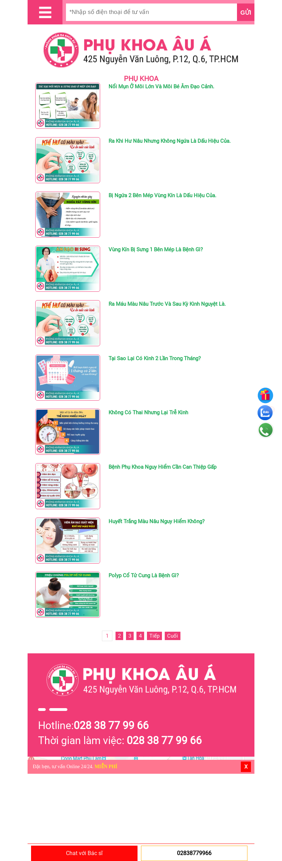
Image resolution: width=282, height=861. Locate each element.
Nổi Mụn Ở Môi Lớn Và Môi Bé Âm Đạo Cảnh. (161, 86)
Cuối (172, 636)
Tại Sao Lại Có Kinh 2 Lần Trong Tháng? (155, 358)
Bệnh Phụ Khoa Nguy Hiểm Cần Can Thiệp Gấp (162, 467)
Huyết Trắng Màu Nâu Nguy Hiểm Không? (157, 521)
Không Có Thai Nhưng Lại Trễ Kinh (148, 412)
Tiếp (154, 636)
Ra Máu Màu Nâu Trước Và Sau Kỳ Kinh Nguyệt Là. (167, 304)
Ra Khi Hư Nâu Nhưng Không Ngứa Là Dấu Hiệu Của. (170, 141)
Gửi (245, 12)
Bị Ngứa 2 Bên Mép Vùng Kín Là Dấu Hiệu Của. (162, 195)
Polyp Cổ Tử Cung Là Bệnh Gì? (144, 575)
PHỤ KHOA (141, 78)
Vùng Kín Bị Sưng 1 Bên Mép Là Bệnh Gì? (156, 249)
